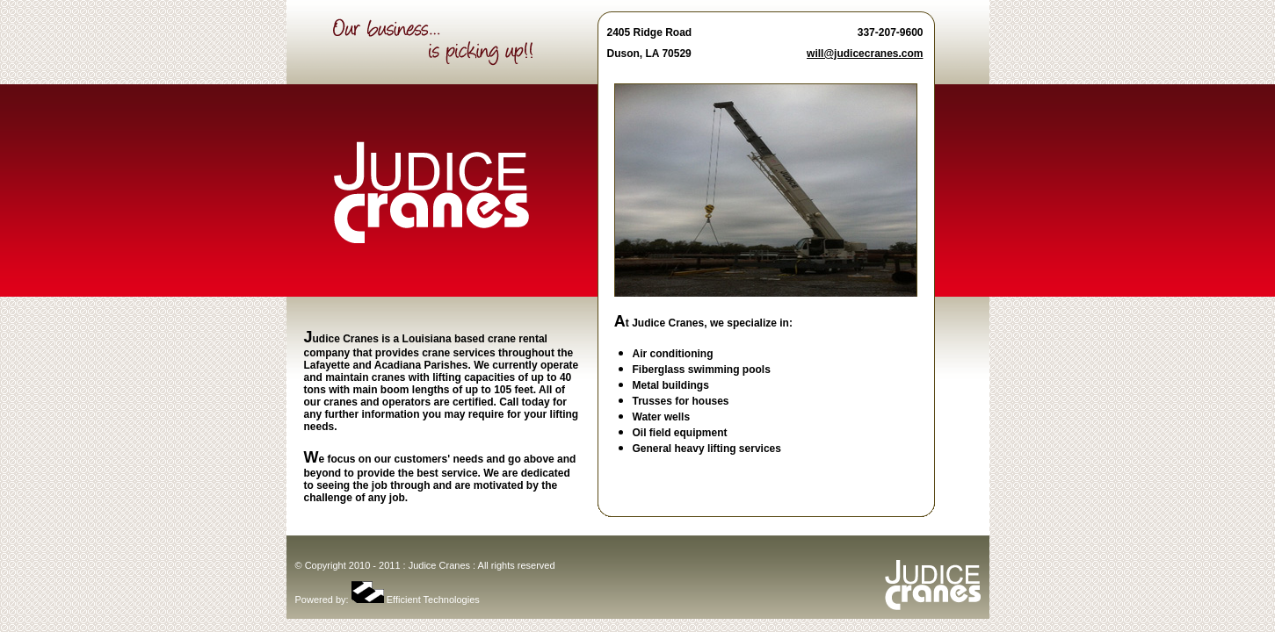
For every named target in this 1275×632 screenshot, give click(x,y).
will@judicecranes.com (865, 53)
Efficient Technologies (415, 599)
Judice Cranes (439, 565)
